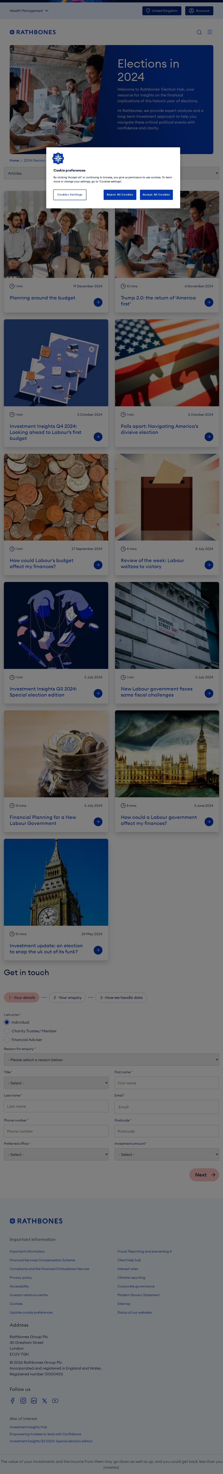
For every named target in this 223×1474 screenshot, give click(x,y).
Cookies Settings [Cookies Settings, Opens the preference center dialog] (70, 194)
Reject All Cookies (120, 194)
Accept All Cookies (156, 194)
